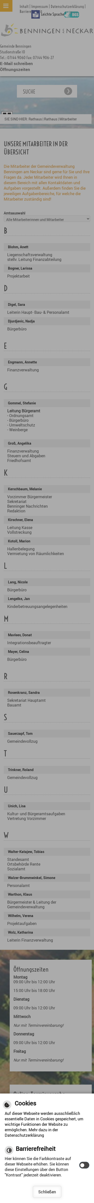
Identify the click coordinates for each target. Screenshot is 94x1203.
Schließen (47, 1192)
